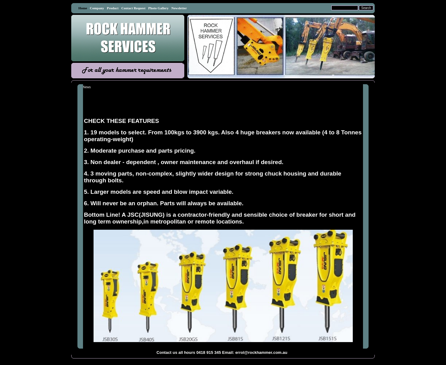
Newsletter (179, 8)
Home (82, 8)
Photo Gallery (158, 8)
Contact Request (133, 8)
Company (97, 8)
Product (113, 8)
